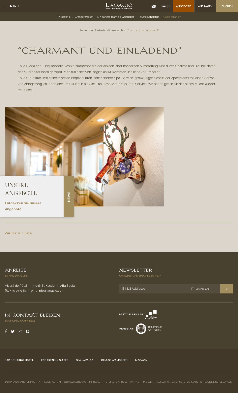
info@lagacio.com (51, 290)
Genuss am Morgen (114, 360)
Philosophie (64, 16)
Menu (14, 6)
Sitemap (110, 382)
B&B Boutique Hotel (19, 360)
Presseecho (162, 382)
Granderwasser (84, 16)
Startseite (99, 30)
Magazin (141, 360)
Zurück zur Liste (18, 233)
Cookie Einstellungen (218, 382)
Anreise (15, 269)
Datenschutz (203, 288)
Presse (147, 382)
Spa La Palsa (84, 360)
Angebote (183, 6)
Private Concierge (148, 16)
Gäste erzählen (172, 16)
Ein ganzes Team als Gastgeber (115, 16)
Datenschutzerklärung (187, 382)
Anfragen (205, 6)
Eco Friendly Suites (54, 360)
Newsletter (135, 269)
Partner (135, 382)
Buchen (227, 6)
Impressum (96, 382)
